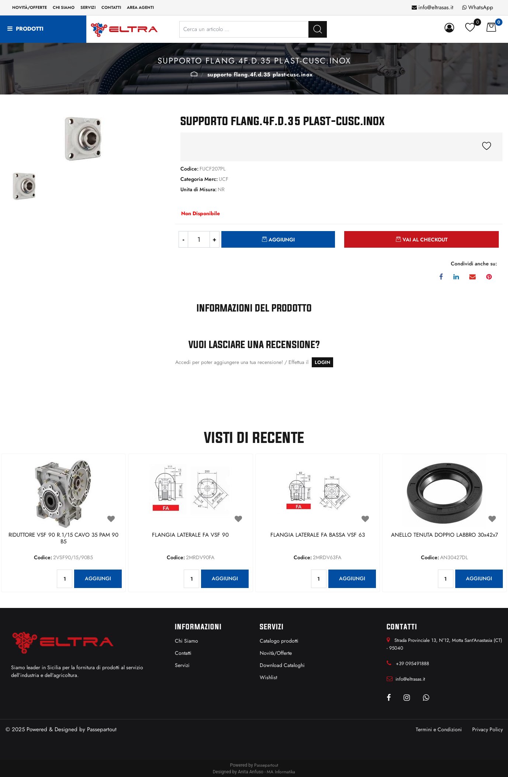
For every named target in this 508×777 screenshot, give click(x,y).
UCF (194, 74)
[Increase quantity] (215, 239)
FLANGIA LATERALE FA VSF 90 (190, 535)
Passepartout (102, 729)
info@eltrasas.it (435, 7)
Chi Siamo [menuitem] (186, 640)
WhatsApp (480, 7)
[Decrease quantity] (183, 239)
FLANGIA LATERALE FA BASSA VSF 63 (317, 535)
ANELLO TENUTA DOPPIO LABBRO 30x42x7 (444, 535)
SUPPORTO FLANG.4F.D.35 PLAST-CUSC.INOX (260, 75)
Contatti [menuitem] (111, 7)
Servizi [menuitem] (88, 7)
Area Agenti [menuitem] (140, 7)
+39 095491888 (412, 663)
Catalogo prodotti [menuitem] (279, 640)
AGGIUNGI (98, 578)
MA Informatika (281, 772)
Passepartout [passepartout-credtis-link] (266, 765)
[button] (317, 29)
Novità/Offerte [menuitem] (29, 7)
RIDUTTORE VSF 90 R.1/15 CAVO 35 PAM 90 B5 (63, 539)
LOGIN (322, 362)
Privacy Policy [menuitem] (487, 729)
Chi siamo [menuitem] (64, 7)
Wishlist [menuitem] (268, 677)
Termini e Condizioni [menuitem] (439, 729)
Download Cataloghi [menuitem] (282, 665)
